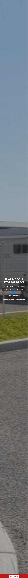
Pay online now (14, 576)
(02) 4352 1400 (21, 289)
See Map (5, 289)
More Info (12, 289)
